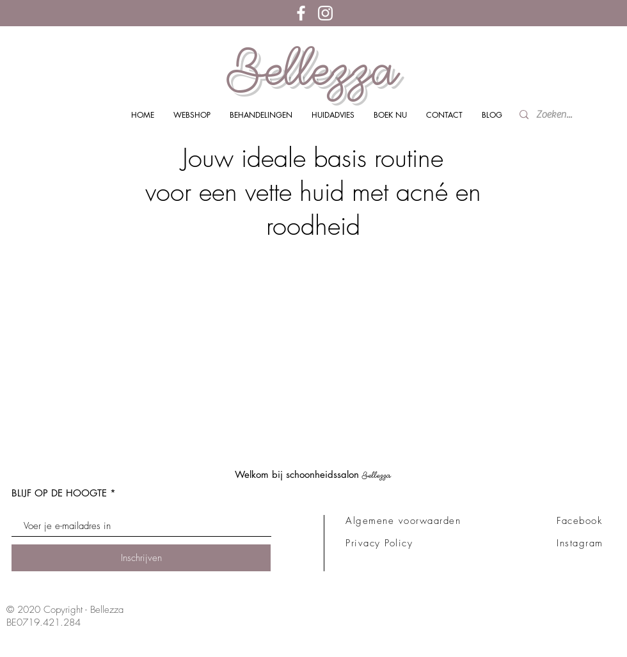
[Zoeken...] (557, 114)
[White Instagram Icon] (325, 13)
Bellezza (312, 69)
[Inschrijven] (141, 557)
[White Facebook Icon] (301, 13)
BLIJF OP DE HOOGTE (59, 493)
